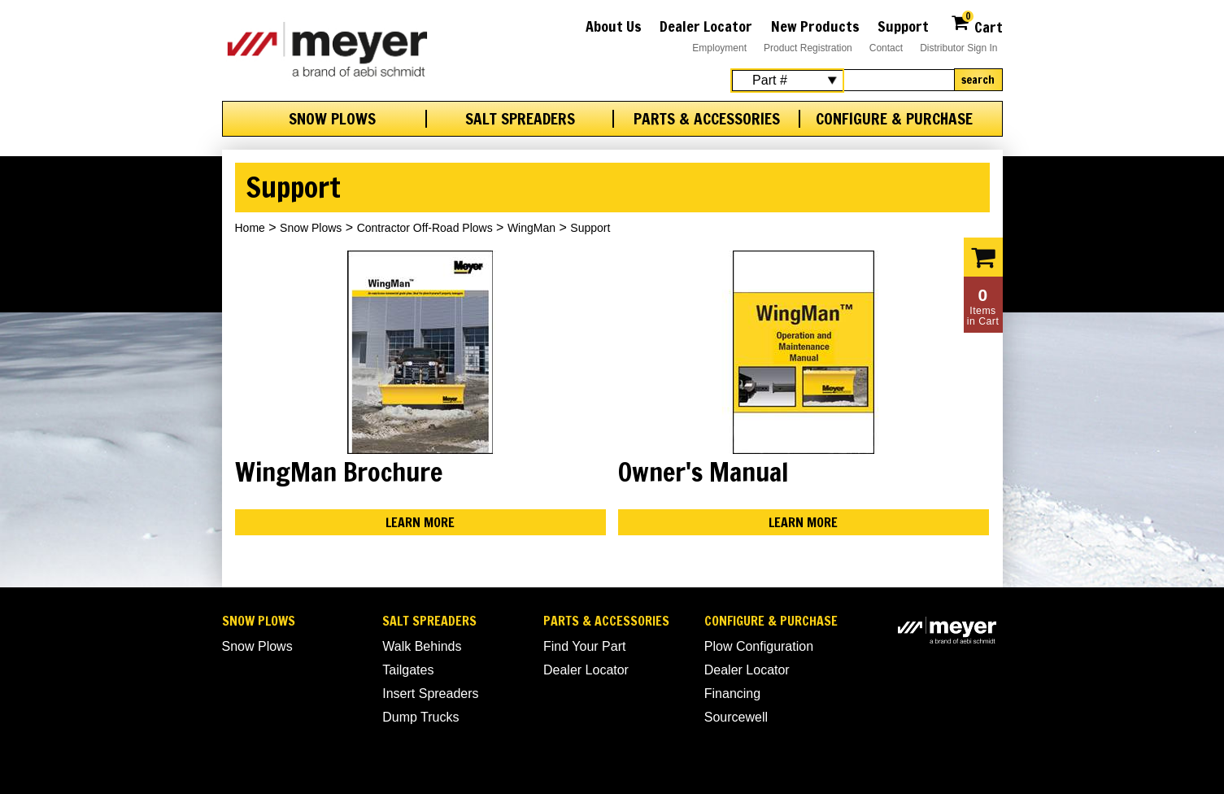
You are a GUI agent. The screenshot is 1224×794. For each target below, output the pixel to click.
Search (978, 80)
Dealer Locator (706, 26)
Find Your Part (584, 646)
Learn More (420, 522)
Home (250, 227)
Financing (732, 693)
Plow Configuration (758, 646)
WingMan (531, 227)
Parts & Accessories (707, 119)
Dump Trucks (420, 717)
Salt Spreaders (520, 119)
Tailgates (407, 670)
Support (903, 26)
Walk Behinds (421, 646)
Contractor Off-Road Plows (425, 227)
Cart (976, 24)
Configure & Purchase (894, 119)
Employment (719, 48)
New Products (815, 26)
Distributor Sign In (958, 48)
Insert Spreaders (430, 693)
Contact (886, 48)
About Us (614, 26)
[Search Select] (787, 80)
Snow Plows (332, 119)
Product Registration (808, 48)
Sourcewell (736, 717)
